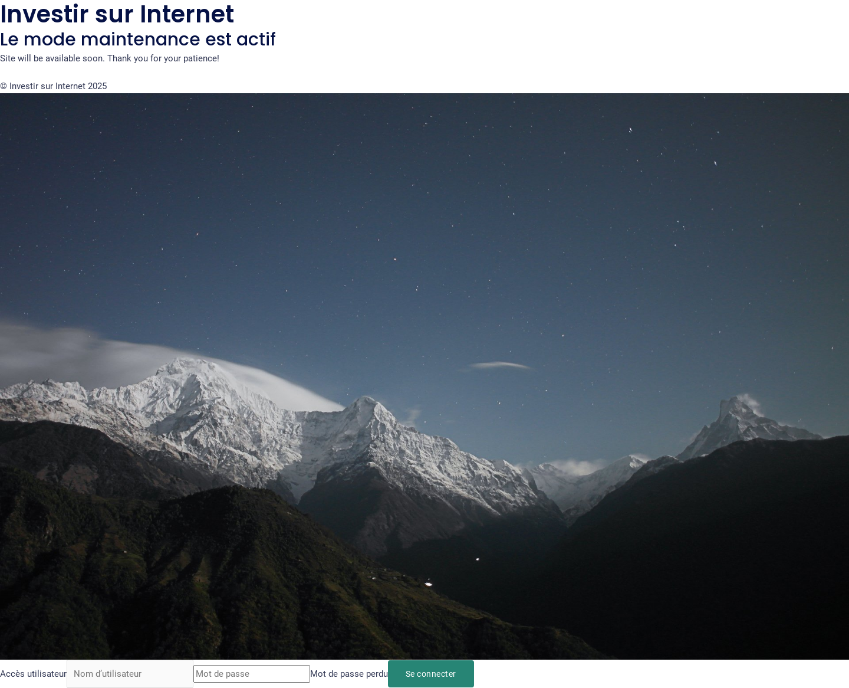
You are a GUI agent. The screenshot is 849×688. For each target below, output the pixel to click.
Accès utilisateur (33, 674)
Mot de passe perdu (349, 674)
